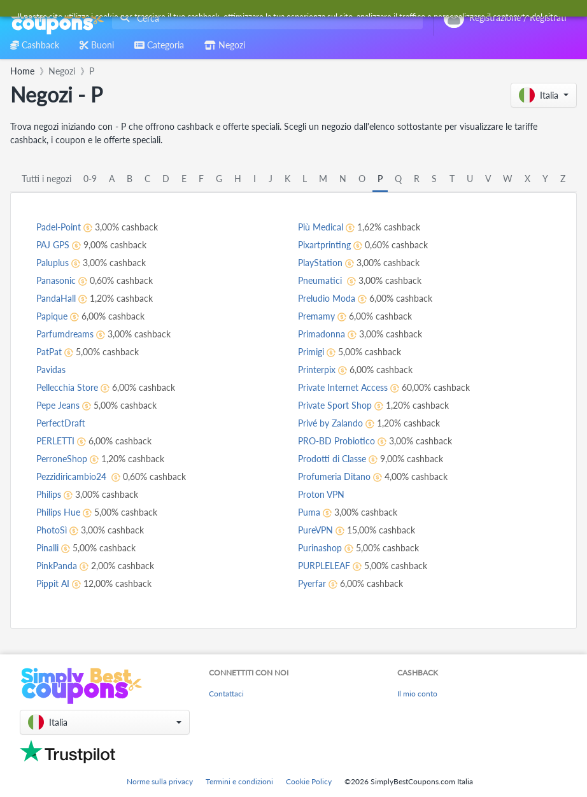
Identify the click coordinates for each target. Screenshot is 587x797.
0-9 (90, 178)
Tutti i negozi (46, 178)
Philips (48, 494)
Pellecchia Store (67, 387)
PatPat (49, 351)
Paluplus (52, 262)
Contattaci (226, 693)
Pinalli (47, 547)
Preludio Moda (326, 298)
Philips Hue (58, 512)
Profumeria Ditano (334, 476)
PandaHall (56, 298)
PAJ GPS (52, 244)
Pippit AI (52, 583)
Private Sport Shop (335, 405)
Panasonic (56, 280)
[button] (544, 95)
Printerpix (317, 369)
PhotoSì (51, 530)
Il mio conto (417, 693)
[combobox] (264, 18)
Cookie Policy (309, 781)
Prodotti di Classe (332, 458)
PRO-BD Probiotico (336, 440)
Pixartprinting (324, 244)
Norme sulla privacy (160, 781)
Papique (51, 316)
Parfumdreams (65, 333)
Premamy (316, 316)
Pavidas (51, 369)
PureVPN (315, 530)
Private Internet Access (343, 387)
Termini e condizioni (239, 781)
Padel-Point (58, 227)
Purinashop (320, 547)
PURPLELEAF (324, 565)
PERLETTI (55, 440)
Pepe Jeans (58, 405)
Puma (309, 512)
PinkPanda (56, 565)
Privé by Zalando (330, 423)
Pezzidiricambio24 (72, 476)
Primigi (311, 351)
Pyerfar (312, 583)
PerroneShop (61, 458)
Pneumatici (321, 280)
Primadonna (321, 333)
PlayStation (320, 262)
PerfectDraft (60, 423)
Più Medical (320, 227)
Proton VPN (321, 494)
